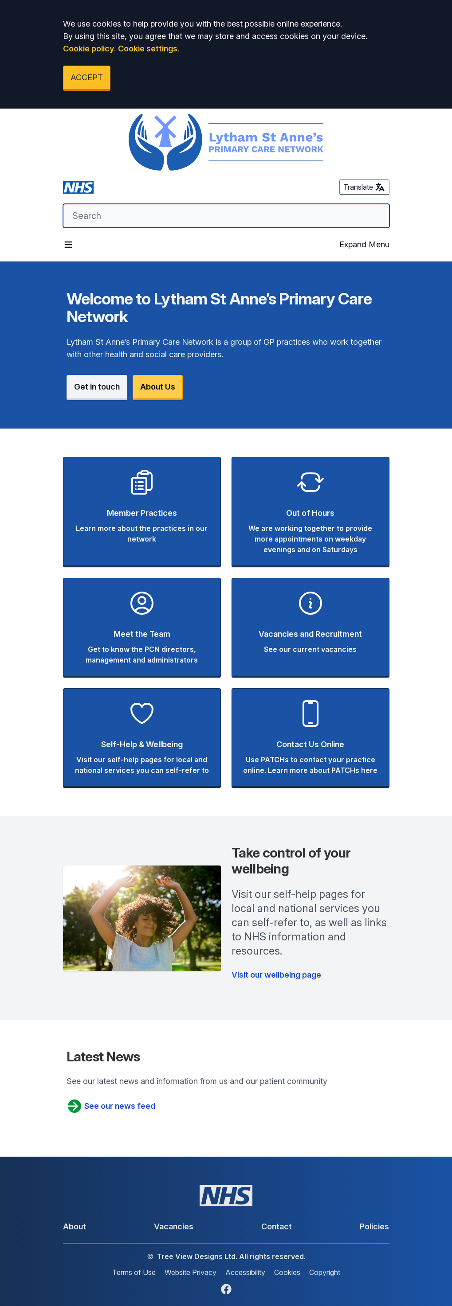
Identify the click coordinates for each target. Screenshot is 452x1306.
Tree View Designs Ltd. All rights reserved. (231, 1256)
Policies (374, 1226)
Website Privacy (190, 1272)
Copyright (324, 1272)
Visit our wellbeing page (276, 974)
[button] (142, 512)
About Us (157, 386)
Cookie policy (88, 48)
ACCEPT (87, 77)
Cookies (287, 1272)
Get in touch (97, 386)
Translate (364, 187)
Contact (276, 1226)
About (74, 1226)
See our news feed (111, 1106)
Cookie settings (147, 48)
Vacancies (173, 1226)
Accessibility (245, 1272)
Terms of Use (134, 1272)
